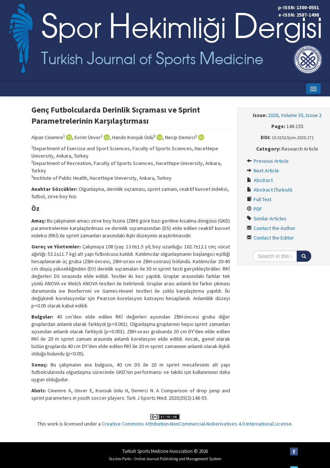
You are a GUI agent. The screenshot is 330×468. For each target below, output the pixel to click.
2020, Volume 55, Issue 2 (295, 115)
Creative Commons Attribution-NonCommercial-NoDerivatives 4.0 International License (197, 423)
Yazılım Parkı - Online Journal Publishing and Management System (165, 458)
